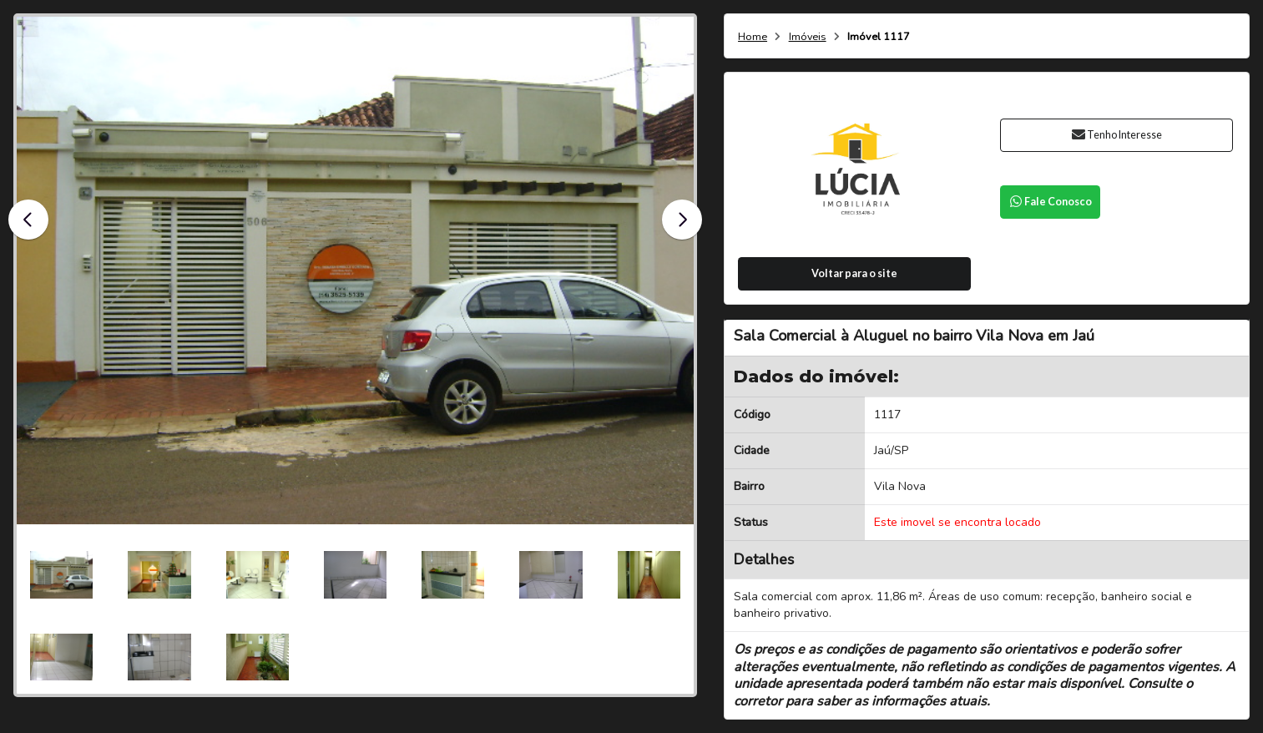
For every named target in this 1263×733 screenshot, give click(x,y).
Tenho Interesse (1116, 135)
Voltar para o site (854, 273)
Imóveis (807, 37)
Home (752, 37)
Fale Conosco (1050, 201)
